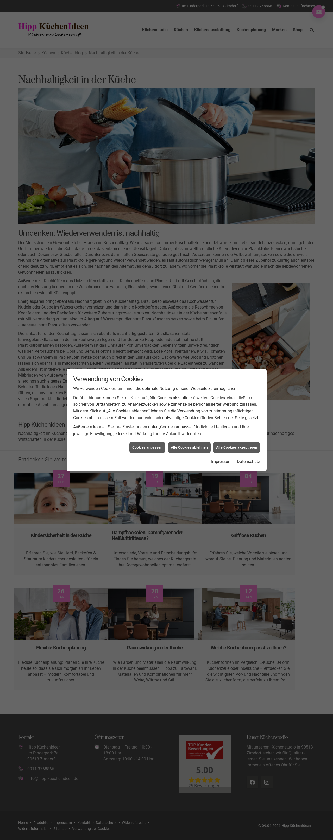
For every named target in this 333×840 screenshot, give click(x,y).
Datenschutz (248, 456)
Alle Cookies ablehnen (189, 442)
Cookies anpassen (147, 442)
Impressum (221, 456)
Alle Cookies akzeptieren (236, 442)
